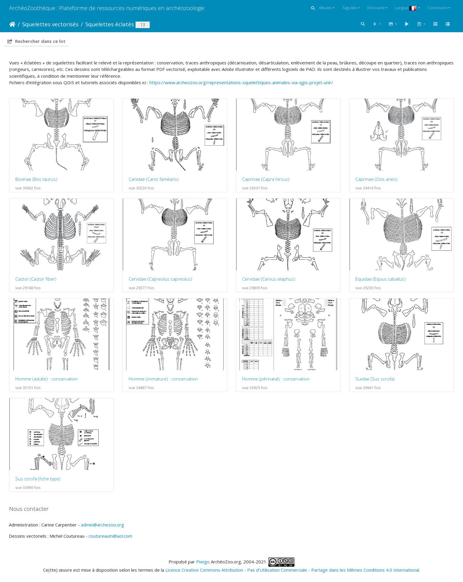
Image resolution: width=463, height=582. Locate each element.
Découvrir (376, 7)
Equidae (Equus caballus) (381, 279)
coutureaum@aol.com (110, 536)
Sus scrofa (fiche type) (38, 478)
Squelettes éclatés (109, 24)
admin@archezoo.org (102, 525)
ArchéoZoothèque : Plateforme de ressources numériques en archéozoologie (106, 8)
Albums (325, 7)
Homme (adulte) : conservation (46, 378)
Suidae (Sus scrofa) (375, 378)
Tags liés (349, 7)
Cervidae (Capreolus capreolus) (160, 279)
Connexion (437, 7)
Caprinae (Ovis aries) (376, 179)
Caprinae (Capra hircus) (265, 179)
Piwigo (203, 561)
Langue (406, 7)
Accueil (12, 24)
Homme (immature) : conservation (163, 378)
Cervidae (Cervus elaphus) (268, 279)
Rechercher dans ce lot (36, 41)
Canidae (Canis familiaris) (154, 179)
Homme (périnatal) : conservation (275, 378)
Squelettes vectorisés (50, 24)
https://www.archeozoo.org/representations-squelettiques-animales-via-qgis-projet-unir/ (241, 82)
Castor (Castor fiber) (35, 279)
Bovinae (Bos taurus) (36, 179)
